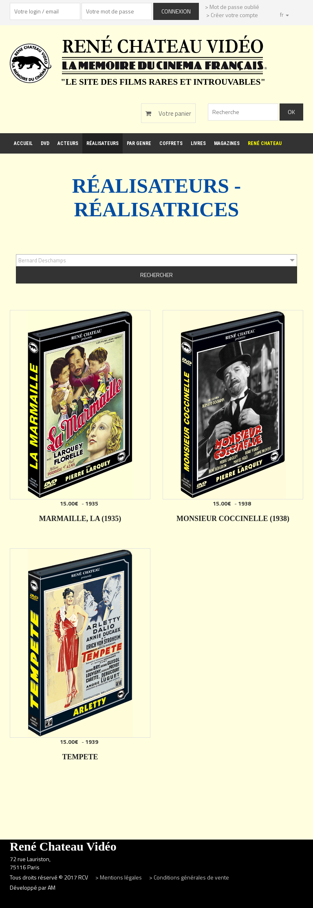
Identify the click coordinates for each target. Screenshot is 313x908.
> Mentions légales (119, 877)
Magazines (227, 143)
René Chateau (265, 143)
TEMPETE (80, 757)
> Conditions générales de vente (189, 877)
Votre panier (168, 113)
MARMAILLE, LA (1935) (80, 518)
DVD (45, 143)
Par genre (139, 143)
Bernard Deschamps (42, 260)
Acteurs (67, 143)
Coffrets (171, 143)
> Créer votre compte (232, 15)
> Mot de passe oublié (232, 6)
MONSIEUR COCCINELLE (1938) (232, 518)
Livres (198, 143)
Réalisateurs (102, 143)
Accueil (23, 143)
